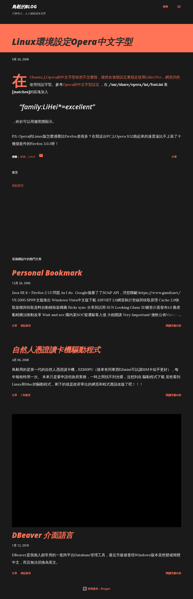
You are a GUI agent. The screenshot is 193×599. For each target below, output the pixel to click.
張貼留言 (18, 185)
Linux (31, 156)
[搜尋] (165, 6)
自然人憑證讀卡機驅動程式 (56, 349)
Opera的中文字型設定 (81, 84)
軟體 (23, 156)
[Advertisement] (96, 225)
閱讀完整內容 (173, 325)
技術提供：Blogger (97, 588)
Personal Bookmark (47, 273)
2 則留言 (26, 395)
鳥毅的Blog (24, 6)
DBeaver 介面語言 (42, 535)
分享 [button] (174, 156)
